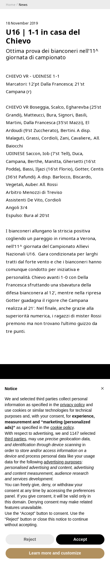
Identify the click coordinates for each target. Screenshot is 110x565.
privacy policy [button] (72, 404)
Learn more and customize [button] (55, 553)
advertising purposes (63, 462)
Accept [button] (80, 539)
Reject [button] (30, 539)
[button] (102, 388)
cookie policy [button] (62, 427)
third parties (15, 439)
